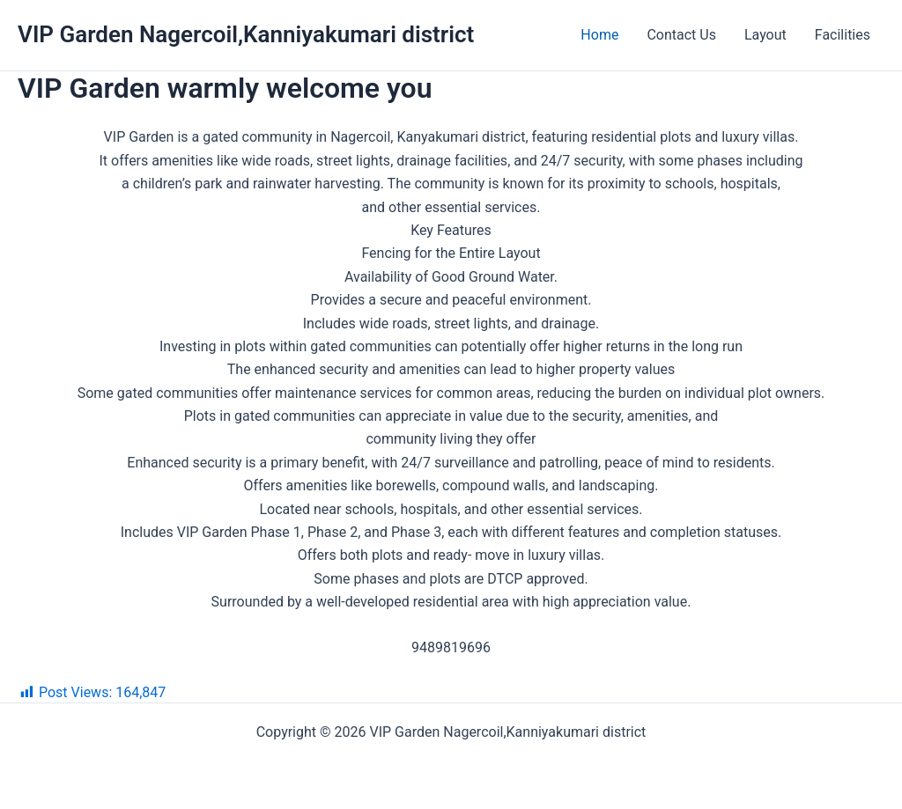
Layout (765, 34)
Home (599, 34)
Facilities (842, 34)
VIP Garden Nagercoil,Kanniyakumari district (246, 34)
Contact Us (681, 34)
